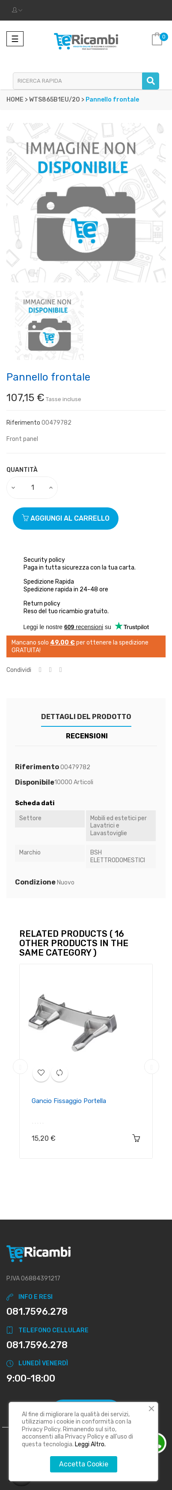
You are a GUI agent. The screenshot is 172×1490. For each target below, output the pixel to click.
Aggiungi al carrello (66, 518)
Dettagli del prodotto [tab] (86, 717)
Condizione (35, 882)
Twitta (50, 670)
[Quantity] (32, 487)
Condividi (40, 670)
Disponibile (34, 782)
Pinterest (60, 670)
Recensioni (87, 736)
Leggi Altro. (90, 1444)
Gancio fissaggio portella (69, 1101)
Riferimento (23, 422)
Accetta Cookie (83, 1464)
